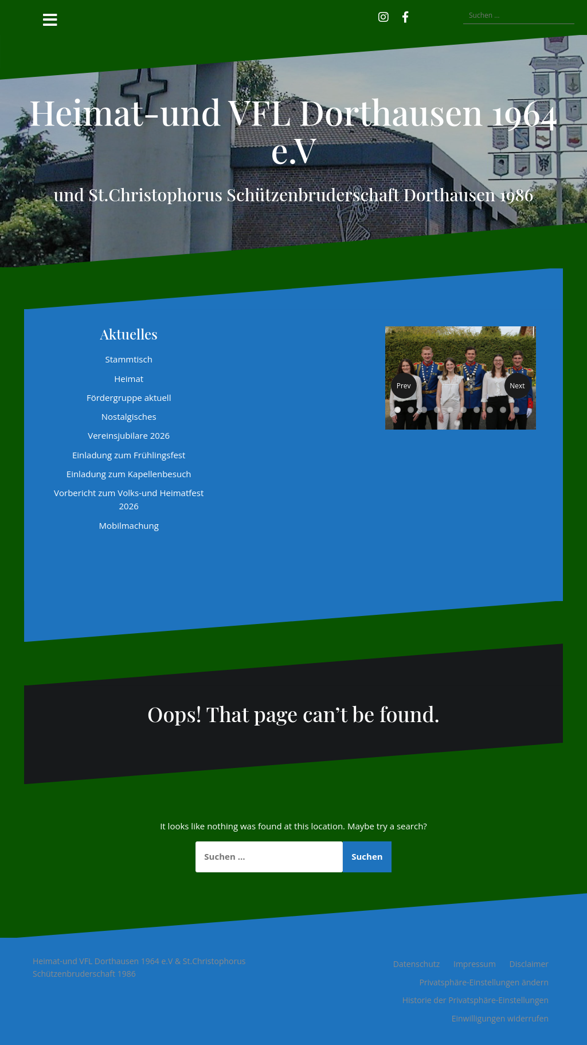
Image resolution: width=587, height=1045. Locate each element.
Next (517, 386)
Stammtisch (128, 359)
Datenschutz (416, 963)
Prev (404, 386)
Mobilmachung (128, 525)
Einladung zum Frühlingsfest (128, 455)
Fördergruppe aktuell (129, 397)
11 (457, 423)
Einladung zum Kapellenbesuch (128, 473)
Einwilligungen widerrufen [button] (500, 1018)
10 (516, 410)
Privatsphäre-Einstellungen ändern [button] (484, 982)
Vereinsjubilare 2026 (129, 435)
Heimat (128, 378)
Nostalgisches (128, 416)
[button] (422, 15)
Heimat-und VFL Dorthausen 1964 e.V (293, 130)
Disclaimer (529, 963)
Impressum (474, 963)
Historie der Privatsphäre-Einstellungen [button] (475, 1000)
